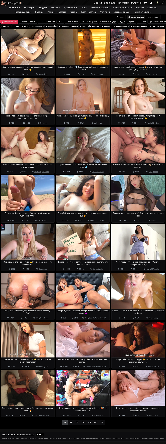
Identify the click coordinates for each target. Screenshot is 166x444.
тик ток (5, 26)
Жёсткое (38, 12)
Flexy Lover (153, 172)
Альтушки (105, 12)
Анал (84, 7)
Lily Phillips (98, 415)
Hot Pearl (37, 172)
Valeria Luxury (98, 172)
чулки (16, 26)
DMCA (4, 434)
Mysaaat (43, 123)
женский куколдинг (90, 26)
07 (102, 422)
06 (95, 422)
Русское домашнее (122, 7)
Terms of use (13, 434)
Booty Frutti (153, 415)
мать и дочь (71, 22)
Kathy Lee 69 (89, 318)
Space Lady (153, 318)
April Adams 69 (100, 318)
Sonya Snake (98, 269)
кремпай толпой (139, 26)
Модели (43, 7)
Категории (123, 2)
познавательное (46, 22)
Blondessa (43, 269)
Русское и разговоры (146, 7)
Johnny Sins (99, 220)
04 (83, 422)
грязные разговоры (68, 26)
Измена (73, 12)
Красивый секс (23, 12)
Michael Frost (101, 367)
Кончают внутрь (142, 12)
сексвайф (51, 26)
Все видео (109, 2)
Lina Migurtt (43, 367)
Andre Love (153, 74)
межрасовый (37, 26)
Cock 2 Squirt (42, 220)
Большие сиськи (122, 12)
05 (89, 422)
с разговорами (121, 26)
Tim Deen (45, 172)
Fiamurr (154, 220)
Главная (98, 2)
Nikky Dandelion (42, 318)
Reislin (92, 220)
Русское (55, 7)
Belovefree (43, 74)
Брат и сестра (88, 12)
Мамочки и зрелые (56, 12)
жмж (24, 26)
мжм (60, 22)
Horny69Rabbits (152, 269)
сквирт (141, 22)
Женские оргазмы (100, 7)
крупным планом (27, 22)
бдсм (121, 22)
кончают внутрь (107, 22)
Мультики (136, 2)
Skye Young (38, 415)
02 (70, 422)
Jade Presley (91, 367)
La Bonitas (98, 123)
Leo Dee (46, 415)
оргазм (131, 22)
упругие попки (156, 26)
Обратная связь (27, 434)
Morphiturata (153, 367)
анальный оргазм (88, 22)
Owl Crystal (98, 74)
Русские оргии (71, 7)
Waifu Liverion (153, 123)
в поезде (106, 26)
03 (77, 422)
